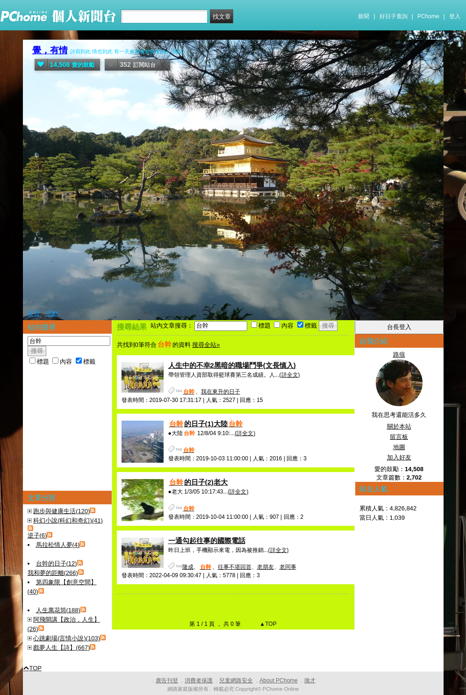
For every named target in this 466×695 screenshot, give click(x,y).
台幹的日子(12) (56, 563)
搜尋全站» (206, 344)
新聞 (363, 16)
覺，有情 (50, 50)
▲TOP (267, 624)
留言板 (399, 436)
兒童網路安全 (236, 680)
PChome (428, 16)
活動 (52, 313)
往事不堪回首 (234, 567)
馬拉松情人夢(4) (58, 544)
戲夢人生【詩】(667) (61, 647)
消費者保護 (199, 680)
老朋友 (265, 567)
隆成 (188, 567)
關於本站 (399, 426)
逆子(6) (37, 535)
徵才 (309, 680)
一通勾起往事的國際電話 (206, 541)
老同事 (288, 567)
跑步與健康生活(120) (61, 511)
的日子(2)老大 (198, 482)
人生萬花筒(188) (58, 610)
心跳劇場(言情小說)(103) (66, 638)
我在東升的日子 (220, 391)
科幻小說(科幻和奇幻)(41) (68, 520)
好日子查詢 (394, 16)
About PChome (278, 680)
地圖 (399, 447)
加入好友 (399, 457)
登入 (454, 16)
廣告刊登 (167, 680)
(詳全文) (290, 375)
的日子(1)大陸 (206, 424)
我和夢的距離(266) (53, 572)
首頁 (34, 313)
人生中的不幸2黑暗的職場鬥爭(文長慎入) (232, 365)
